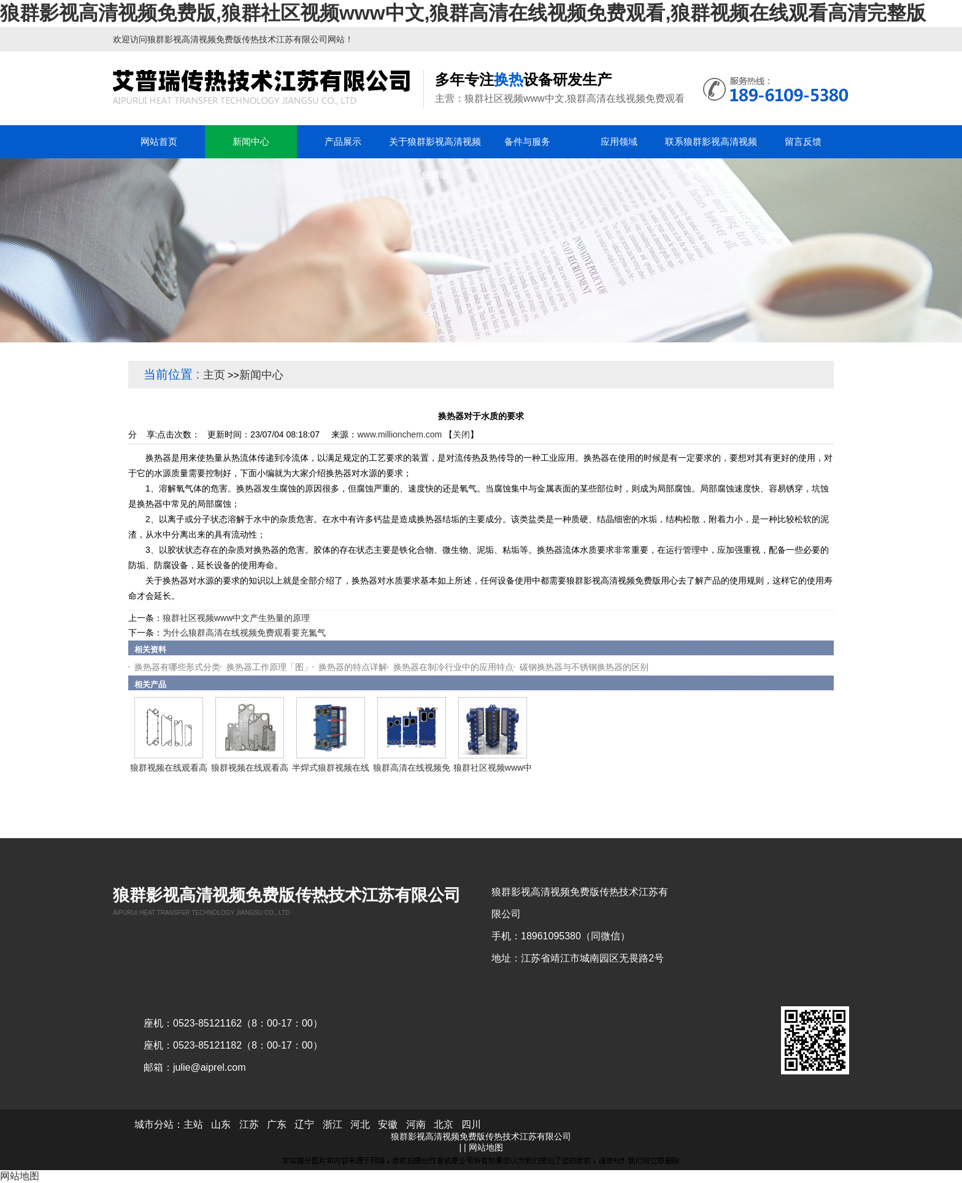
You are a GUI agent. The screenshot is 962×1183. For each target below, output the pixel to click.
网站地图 (486, 1147)
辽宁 (304, 1124)
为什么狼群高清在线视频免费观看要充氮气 (244, 633)
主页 (214, 375)
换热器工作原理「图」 (269, 667)
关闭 (461, 434)
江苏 (249, 1124)
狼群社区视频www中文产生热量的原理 (236, 618)
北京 (443, 1124)
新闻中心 (261, 375)
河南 (416, 1124)
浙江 (332, 1124)
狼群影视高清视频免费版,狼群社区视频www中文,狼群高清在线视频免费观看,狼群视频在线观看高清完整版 (463, 13)
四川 (471, 1124)
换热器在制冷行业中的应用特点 (453, 667)
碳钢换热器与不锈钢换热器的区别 (584, 667)
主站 (193, 1124)
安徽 (388, 1124)
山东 (221, 1124)
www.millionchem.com (399, 434)
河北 (360, 1124)
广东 (277, 1124)
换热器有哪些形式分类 (177, 667)
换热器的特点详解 (352, 667)
